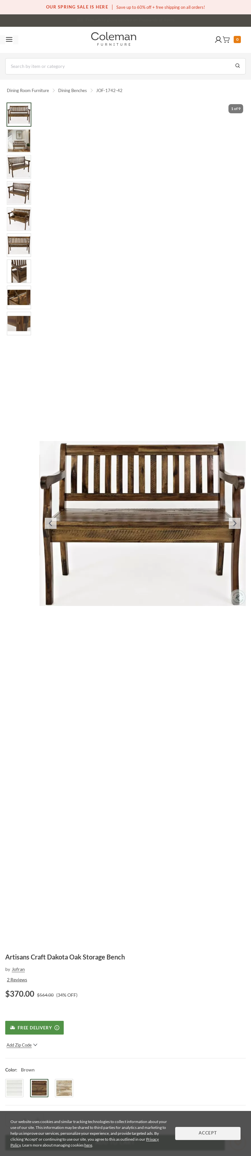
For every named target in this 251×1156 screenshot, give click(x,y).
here (88, 1145)
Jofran (18, 969)
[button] (218, 40)
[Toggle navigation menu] (9, 39)
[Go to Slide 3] (19, 167)
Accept (208, 1133)
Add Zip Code (22, 1045)
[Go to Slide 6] (19, 245)
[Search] (125, 66)
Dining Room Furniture (28, 90)
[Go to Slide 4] (19, 193)
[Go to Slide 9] (19, 323)
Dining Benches (72, 90)
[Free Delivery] (34, 1028)
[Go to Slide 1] (19, 114)
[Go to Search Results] (237, 66)
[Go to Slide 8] (19, 297)
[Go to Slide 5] (19, 219)
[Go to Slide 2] (19, 140)
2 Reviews (17, 979)
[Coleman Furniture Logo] (113, 40)
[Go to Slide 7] (19, 271)
